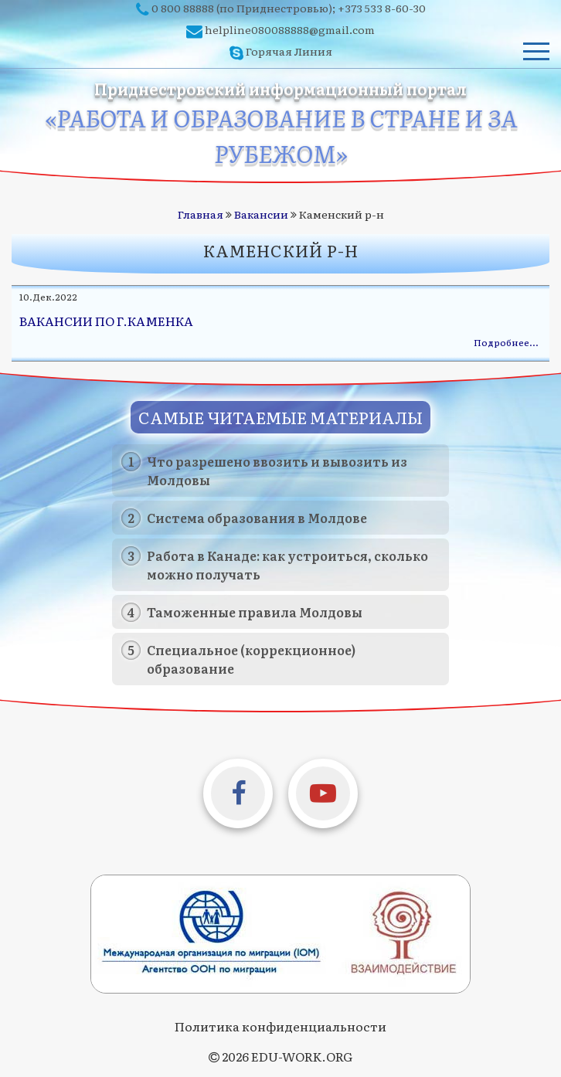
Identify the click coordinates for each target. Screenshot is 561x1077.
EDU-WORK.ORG (301, 1056)
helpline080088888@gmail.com (290, 29)
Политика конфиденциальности (280, 1026)
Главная (200, 214)
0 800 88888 (182, 7)
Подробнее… (506, 342)
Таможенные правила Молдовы (254, 612)
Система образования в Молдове (257, 517)
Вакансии (261, 214)
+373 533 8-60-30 (382, 7)
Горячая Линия (289, 51)
